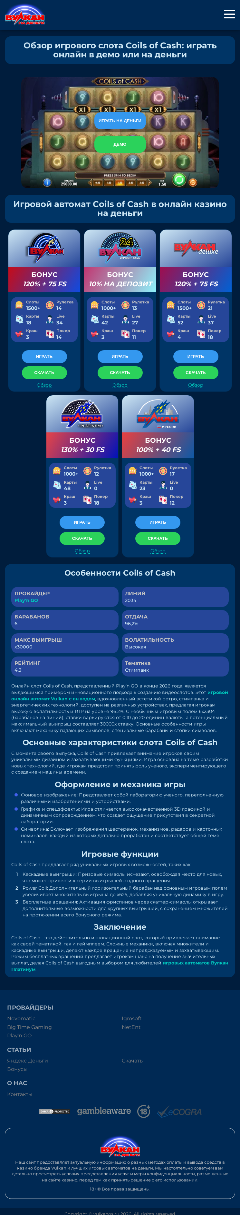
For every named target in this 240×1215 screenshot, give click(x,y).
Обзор (44, 385)
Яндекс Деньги (27, 1061)
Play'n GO (26, 600)
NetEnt (131, 1027)
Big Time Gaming (29, 1027)
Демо (120, 144)
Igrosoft (132, 1018)
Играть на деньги (120, 120)
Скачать (132, 1061)
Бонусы (17, 1069)
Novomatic (21, 1018)
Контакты (20, 1094)
